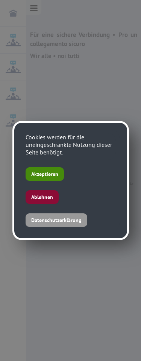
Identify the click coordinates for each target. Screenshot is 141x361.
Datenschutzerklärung (56, 220)
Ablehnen (42, 197)
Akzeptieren (44, 174)
